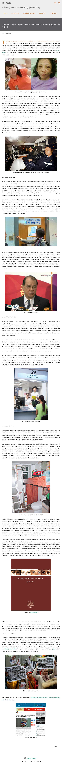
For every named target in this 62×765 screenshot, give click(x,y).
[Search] (55, 3)
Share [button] (56, 746)
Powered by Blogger (31, 758)
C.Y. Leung (55, 649)
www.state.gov (34, 612)
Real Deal (52, 13)
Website (41, 13)
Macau (40, 357)
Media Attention (28, 13)
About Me (14, 13)
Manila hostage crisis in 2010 (9, 649)
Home (4, 13)
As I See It (6, 3)
